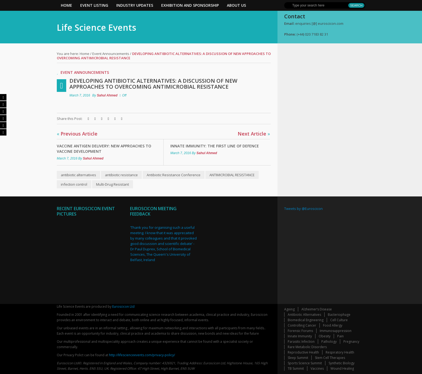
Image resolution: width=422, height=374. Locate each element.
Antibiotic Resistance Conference (174, 174)
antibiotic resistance (121, 174)
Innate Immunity (300, 336)
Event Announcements (110, 53)
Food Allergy (332, 325)
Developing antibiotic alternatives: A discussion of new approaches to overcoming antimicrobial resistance (153, 83)
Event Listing (94, 5)
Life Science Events (96, 27)
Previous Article (77, 133)
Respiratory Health (340, 352)
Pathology (329, 341)
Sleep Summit (298, 357)
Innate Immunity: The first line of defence (214, 145)
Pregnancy (351, 341)
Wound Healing (342, 368)
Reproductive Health (303, 352)
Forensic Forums (300, 330)
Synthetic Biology (341, 363)
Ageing (289, 309)
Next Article (254, 133)
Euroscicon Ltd (123, 306)
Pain (340, 336)
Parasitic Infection (301, 341)
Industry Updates (134, 5)
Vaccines (317, 368)
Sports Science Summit (305, 363)
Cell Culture (339, 320)
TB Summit (296, 368)
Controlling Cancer (302, 325)
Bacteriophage (339, 314)
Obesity (324, 336)
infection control (74, 184)
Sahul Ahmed (107, 95)
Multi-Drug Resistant (112, 184)
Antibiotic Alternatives (304, 314)
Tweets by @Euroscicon (303, 208)
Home (66, 5)
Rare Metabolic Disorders (307, 347)
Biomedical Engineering (305, 320)
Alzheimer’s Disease (316, 309)
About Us (236, 5)
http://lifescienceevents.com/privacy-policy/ (142, 355)
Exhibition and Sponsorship (190, 5)
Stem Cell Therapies (330, 357)
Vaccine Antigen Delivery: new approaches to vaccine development (104, 148)
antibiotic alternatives (78, 174)
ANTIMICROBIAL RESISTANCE (232, 174)
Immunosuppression (335, 330)
